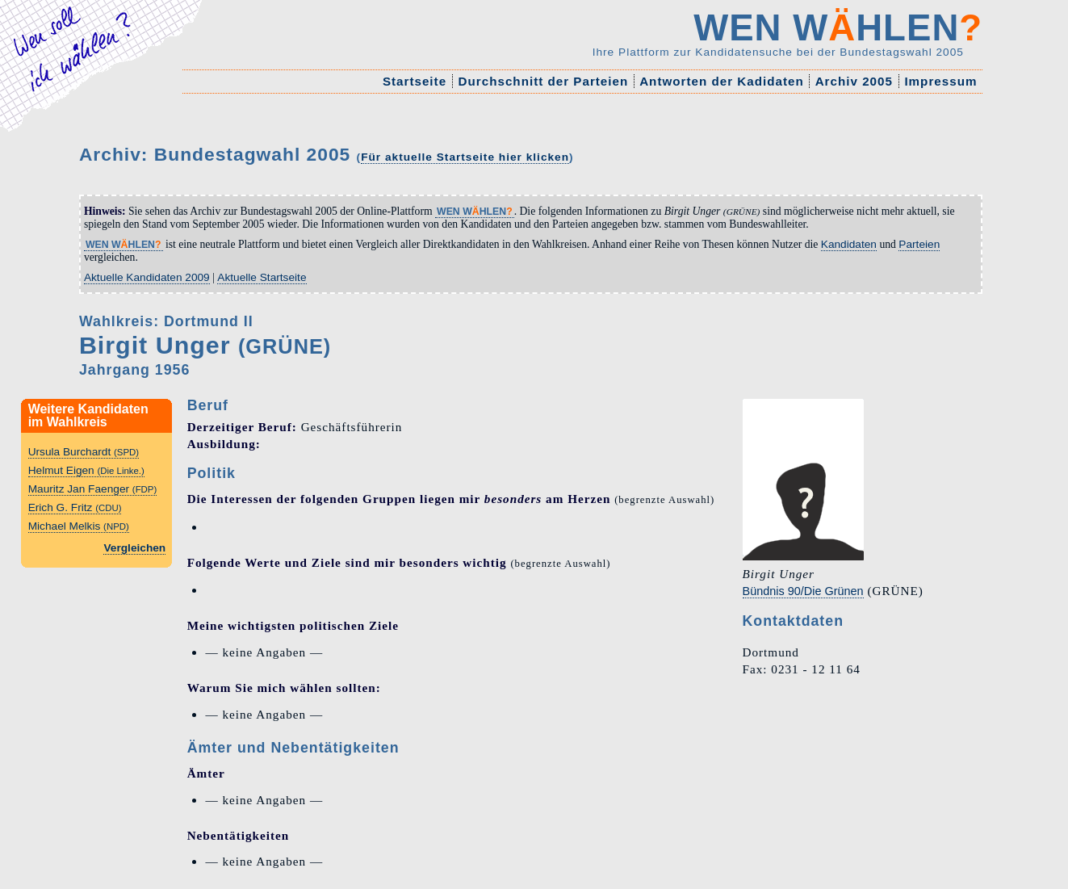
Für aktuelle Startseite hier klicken (465, 157)
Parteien (919, 244)
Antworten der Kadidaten (722, 81)
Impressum (940, 81)
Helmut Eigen (86, 470)
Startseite (415, 81)
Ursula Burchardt (83, 452)
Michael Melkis (78, 526)
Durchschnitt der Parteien (543, 81)
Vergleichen (134, 548)
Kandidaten (849, 244)
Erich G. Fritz (75, 507)
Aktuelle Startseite (261, 277)
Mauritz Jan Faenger (92, 489)
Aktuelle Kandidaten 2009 (147, 277)
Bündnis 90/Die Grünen (803, 591)
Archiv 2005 (854, 81)
